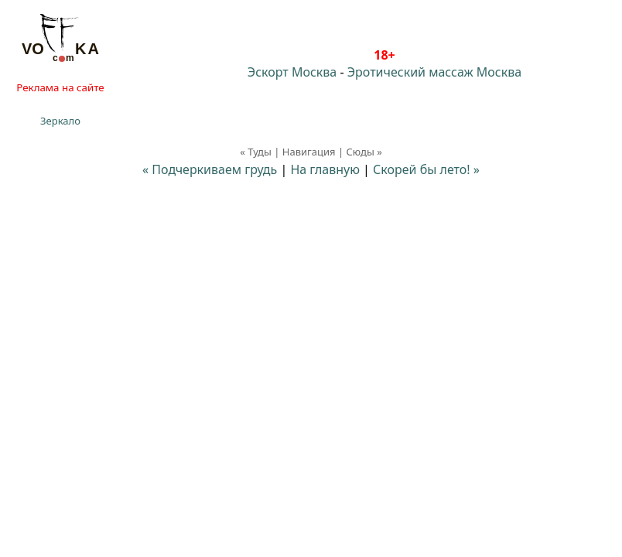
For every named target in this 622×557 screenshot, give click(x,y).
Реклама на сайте (60, 87)
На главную (325, 169)
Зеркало (60, 121)
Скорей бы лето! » (426, 169)
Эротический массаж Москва (434, 71)
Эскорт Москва (292, 71)
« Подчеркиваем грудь (209, 169)
